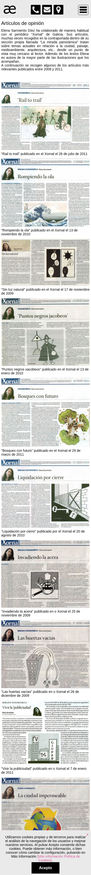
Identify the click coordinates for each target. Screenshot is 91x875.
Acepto (45, 868)
